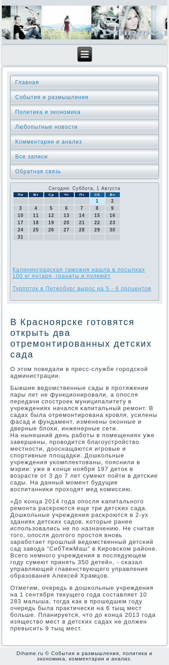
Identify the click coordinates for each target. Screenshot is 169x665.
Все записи (31, 157)
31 (20, 237)
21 (82, 222)
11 (36, 215)
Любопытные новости (46, 127)
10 (20, 215)
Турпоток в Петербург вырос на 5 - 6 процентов (82, 288)
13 (66, 215)
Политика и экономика (48, 112)
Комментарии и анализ (48, 142)
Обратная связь (38, 171)
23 (112, 222)
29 (97, 229)
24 (20, 229)
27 (66, 229)
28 (82, 229)
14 (82, 215)
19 (51, 222)
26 (51, 229)
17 (20, 222)
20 (66, 222)
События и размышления (52, 97)
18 (36, 222)
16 (112, 215)
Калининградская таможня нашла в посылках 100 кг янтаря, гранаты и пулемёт (79, 273)
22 (97, 222)
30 (112, 229)
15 (97, 215)
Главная (27, 82)
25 (36, 229)
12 (51, 215)
